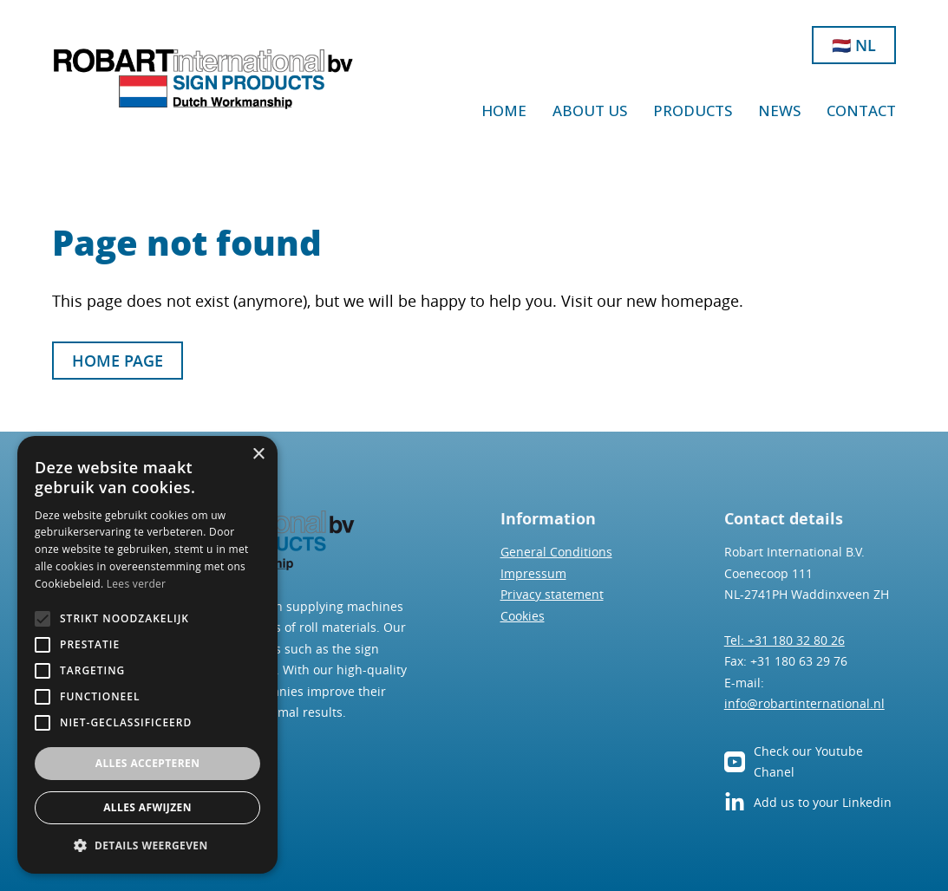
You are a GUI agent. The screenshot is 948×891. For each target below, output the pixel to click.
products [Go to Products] (692, 110)
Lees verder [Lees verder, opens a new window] (137, 583)
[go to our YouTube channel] (734, 761)
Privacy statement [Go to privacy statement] (552, 594)
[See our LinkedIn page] (734, 802)
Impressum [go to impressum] (533, 573)
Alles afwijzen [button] (147, 807)
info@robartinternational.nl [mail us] (804, 703)
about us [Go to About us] (589, 110)
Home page (117, 360)
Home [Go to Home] (503, 110)
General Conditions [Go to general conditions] (556, 551)
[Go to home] (203, 79)
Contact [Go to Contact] (861, 110)
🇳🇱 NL (854, 45)
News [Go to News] (779, 110)
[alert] (147, 655)
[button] (147, 846)
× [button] (258, 454)
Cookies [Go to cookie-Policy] (522, 616)
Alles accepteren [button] (147, 763)
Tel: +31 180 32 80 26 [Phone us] (784, 640)
